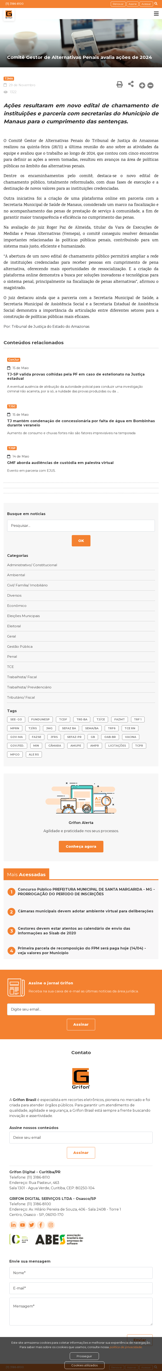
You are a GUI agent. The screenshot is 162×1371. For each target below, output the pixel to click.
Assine (133, 4)
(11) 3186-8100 (15, 3)
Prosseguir (84, 1356)
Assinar (81, 1024)
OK (81, 541)
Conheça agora (81, 846)
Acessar (146, 4)
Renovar (118, 4)
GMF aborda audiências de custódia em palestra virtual (60, 463)
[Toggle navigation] (153, 13)
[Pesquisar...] (81, 526)
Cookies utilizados (84, 1365)
